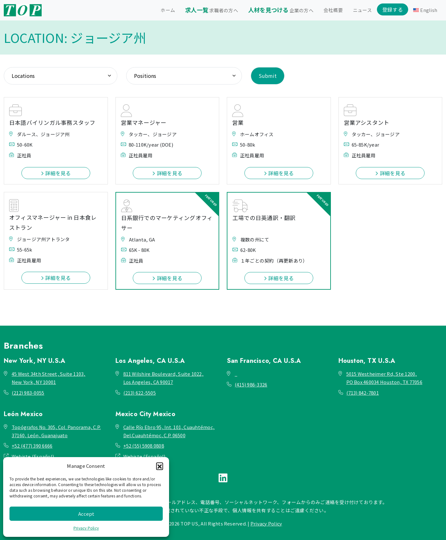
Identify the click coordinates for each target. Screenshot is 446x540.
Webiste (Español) (33, 456)
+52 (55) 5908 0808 (143, 445)
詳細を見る (56, 173)
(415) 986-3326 (251, 384)
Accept (86, 513)
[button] (159, 466)
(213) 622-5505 (139, 392)
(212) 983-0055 (28, 392)
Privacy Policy (86, 528)
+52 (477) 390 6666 (32, 445)
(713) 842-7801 (362, 392)
